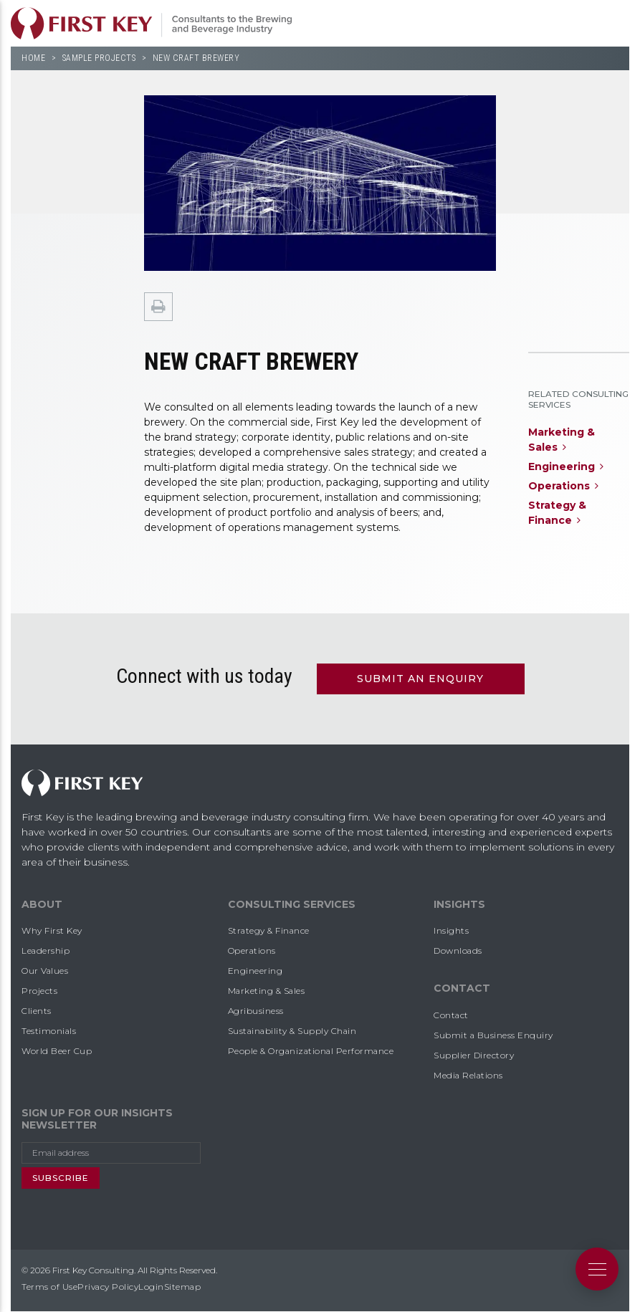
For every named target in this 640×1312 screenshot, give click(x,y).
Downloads (458, 950)
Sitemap (182, 1286)
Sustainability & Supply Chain (292, 1030)
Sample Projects (99, 58)
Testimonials (49, 1030)
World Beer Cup (57, 1050)
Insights (451, 930)
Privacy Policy (107, 1286)
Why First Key (52, 930)
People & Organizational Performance (311, 1050)
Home (33, 58)
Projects (39, 990)
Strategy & (558, 513)
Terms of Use (49, 1286)
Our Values (45, 970)
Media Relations (468, 1075)
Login (151, 1286)
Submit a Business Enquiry (493, 1035)
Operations (252, 950)
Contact (451, 1015)
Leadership (46, 950)
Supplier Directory (474, 1055)
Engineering (255, 970)
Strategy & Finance (269, 930)
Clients (37, 1010)
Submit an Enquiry (420, 678)
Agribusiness (256, 1010)
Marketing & (563, 440)
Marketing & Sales (266, 990)
